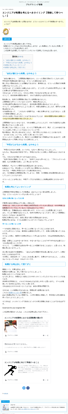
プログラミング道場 (34, 5)
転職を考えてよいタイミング (14, 65)
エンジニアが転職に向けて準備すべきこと (19, 364)
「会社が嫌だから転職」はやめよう (16, 60)
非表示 (20, 56)
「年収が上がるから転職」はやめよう (17, 63)
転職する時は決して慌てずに (14, 67)
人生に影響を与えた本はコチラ (28, 394)
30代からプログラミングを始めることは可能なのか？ (14, 407)
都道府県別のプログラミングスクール (10, 410)
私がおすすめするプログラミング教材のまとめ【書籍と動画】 (17, 404)
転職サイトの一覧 (15, 292)
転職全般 (6, 378)
